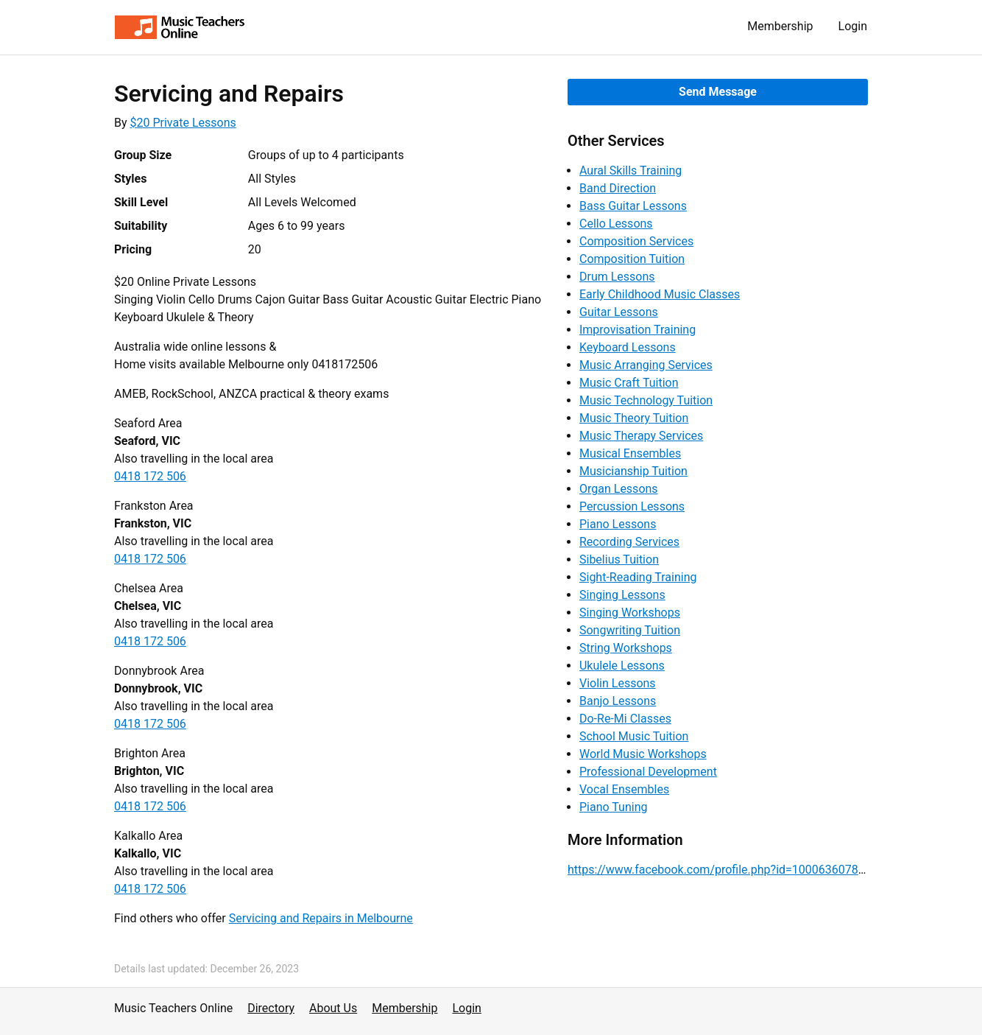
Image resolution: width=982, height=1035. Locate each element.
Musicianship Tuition (633, 471)
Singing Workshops (629, 613)
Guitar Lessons (618, 312)
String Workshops (625, 648)
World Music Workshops (643, 754)
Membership (780, 26)
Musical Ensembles (630, 453)
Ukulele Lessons (622, 666)
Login (852, 26)
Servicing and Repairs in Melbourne (321, 918)
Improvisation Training (637, 330)
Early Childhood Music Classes (659, 294)
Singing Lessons (622, 595)
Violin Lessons (617, 683)
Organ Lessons (618, 489)
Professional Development (648, 772)
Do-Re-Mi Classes (625, 719)
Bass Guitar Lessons (633, 206)
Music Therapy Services (641, 436)
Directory (270, 1008)
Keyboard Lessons (627, 347)
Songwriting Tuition (629, 630)
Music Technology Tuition (646, 400)
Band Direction (617, 188)
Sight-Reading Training (638, 577)
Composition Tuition (632, 259)
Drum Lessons (617, 277)
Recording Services (629, 542)
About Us (333, 1008)
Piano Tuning (613, 807)
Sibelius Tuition (619, 559)
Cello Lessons (616, 224)
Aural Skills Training (630, 171)
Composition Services (636, 241)
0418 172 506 (150, 476)
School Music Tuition (633, 736)
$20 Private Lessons (183, 123)
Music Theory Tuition (633, 418)
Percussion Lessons (632, 506)
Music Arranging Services (646, 365)
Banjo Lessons (617, 701)
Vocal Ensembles (624, 789)
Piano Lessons (617, 524)
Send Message (718, 92)
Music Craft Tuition (629, 383)
